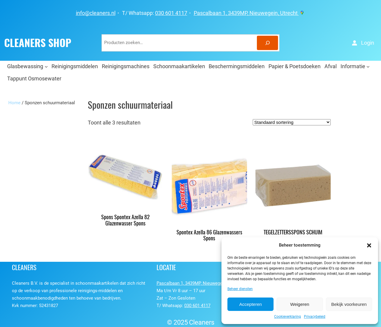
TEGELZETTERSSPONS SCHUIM (293, 232)
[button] (369, 245)
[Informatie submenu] (368, 66)
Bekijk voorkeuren (349, 304)
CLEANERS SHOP (37, 43)
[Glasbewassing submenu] (46, 66)
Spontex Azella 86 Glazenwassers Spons (209, 235)
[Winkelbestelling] (292, 122)
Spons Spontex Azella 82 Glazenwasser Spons (125, 220)
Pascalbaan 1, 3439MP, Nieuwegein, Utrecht (249, 13)
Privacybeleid (314, 316)
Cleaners (201, 322)
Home (14, 102)
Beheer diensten (240, 289)
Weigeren (299, 304)
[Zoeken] (267, 43)
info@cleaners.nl (95, 13)
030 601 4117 (171, 13)
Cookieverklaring (287, 316)
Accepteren (250, 304)
